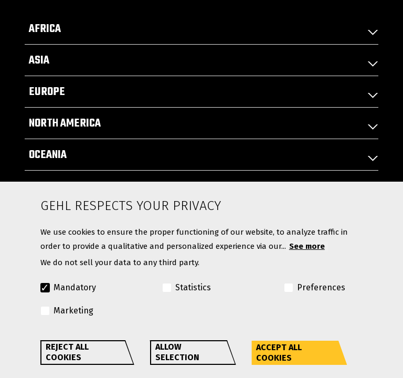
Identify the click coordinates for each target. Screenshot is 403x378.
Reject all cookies (67, 352)
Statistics (193, 287)
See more (307, 246)
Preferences (321, 287)
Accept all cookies (279, 352)
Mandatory (75, 287)
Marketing (73, 311)
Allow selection (177, 352)
